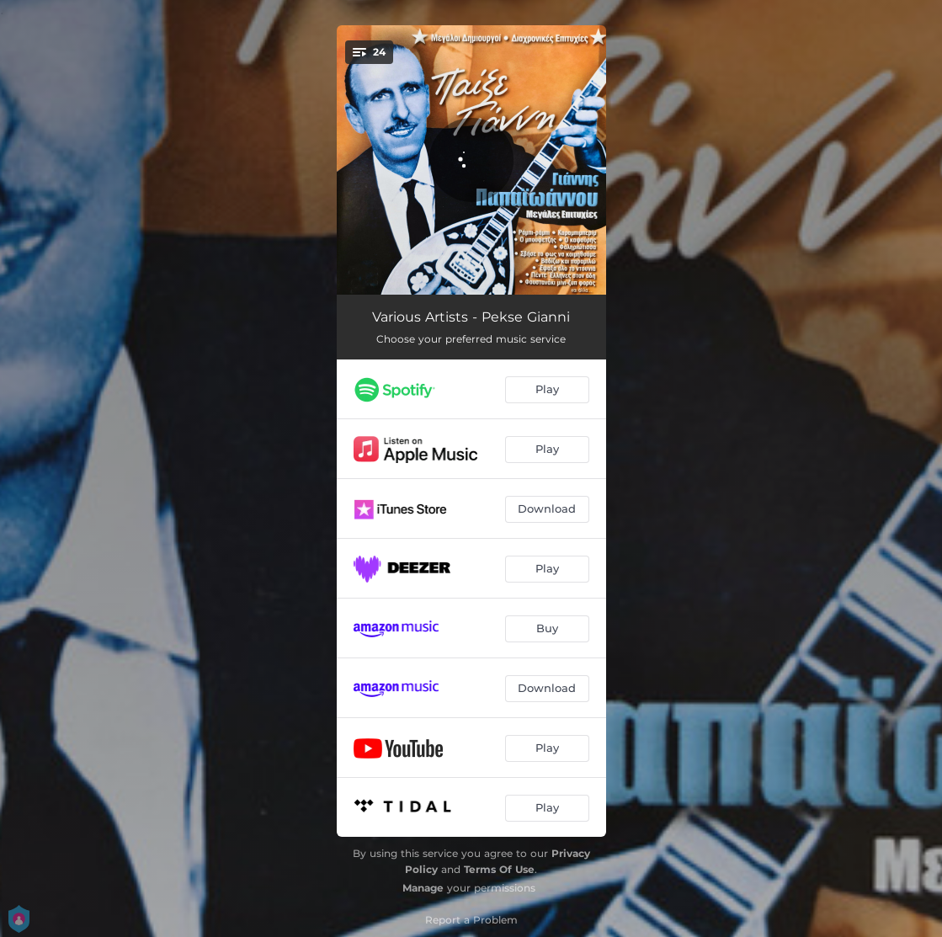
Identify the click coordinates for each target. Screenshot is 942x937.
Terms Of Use (499, 869)
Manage (423, 887)
